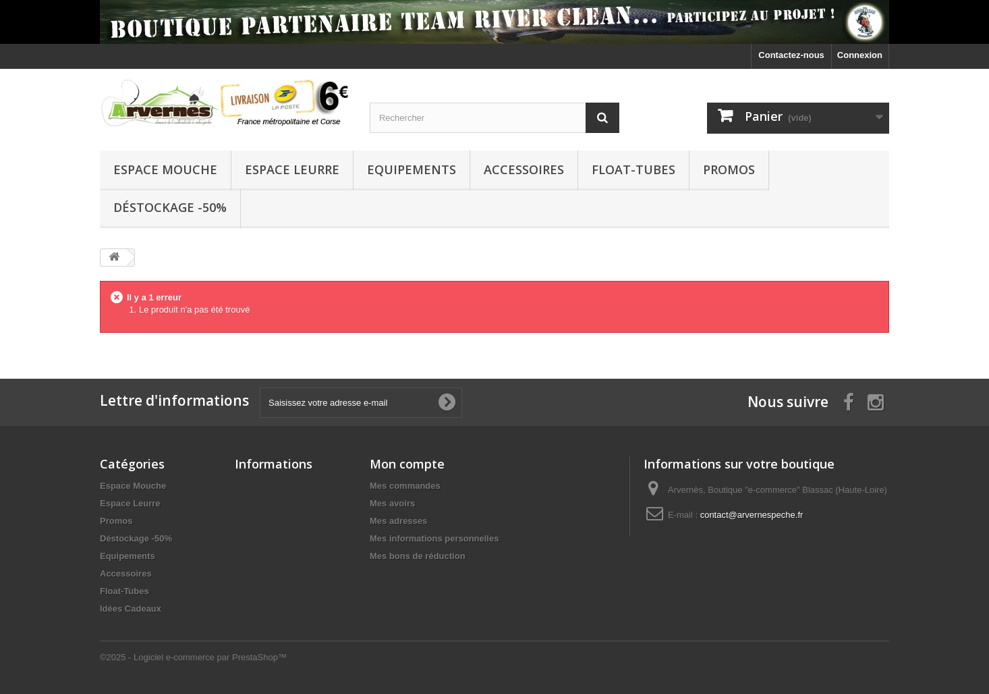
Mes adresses (398, 521)
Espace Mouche (165, 169)
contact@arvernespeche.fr (751, 515)
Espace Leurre (292, 169)
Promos (729, 169)
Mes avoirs (392, 503)
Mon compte (407, 464)
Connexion (859, 55)
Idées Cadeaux (130, 609)
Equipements (411, 169)
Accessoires (524, 169)
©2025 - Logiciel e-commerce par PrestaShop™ (193, 657)
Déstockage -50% (170, 207)
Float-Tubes (633, 169)
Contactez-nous (791, 55)
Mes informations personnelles (434, 538)
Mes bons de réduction (417, 556)
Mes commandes (405, 486)
